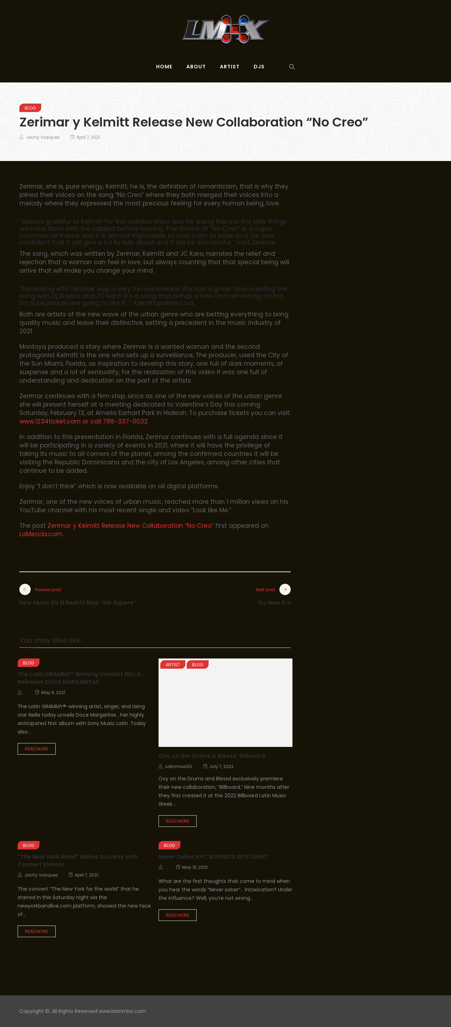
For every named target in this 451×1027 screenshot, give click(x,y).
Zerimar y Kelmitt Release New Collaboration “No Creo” (131, 525)
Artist (230, 66)
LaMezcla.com (40, 534)
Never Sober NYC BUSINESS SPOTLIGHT (213, 857)
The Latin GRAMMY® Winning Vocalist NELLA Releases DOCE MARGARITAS (79, 678)
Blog (30, 108)
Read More (36, 749)
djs (259, 66)
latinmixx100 (178, 766)
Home (164, 66)
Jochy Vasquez (43, 137)
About (196, 66)
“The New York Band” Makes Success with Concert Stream (77, 860)
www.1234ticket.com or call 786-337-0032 (83, 421)
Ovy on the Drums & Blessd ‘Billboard (212, 756)
